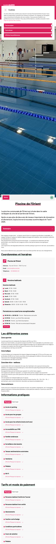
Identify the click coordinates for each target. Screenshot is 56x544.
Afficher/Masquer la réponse (14, 410)
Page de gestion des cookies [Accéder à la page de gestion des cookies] (12, 20)
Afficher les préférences (12, 35)
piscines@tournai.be (13, 268)
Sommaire (28, 229)
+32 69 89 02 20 (14, 271)
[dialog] (28, 23)
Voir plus (6, 326)
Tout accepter (9, 25)
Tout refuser (9, 30)
